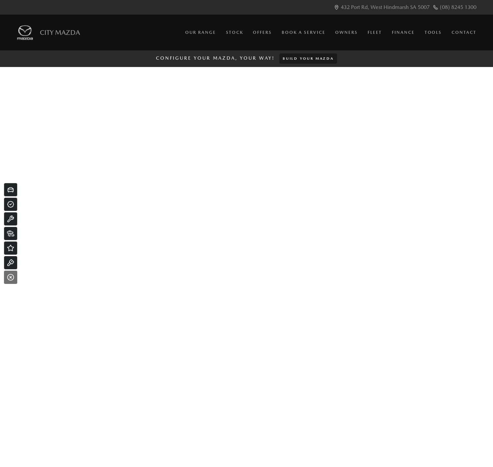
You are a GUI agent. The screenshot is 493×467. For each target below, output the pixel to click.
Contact (464, 32)
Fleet (375, 32)
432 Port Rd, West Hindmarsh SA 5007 (385, 7)
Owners (346, 32)
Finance (403, 32)
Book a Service (303, 32)
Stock (234, 32)
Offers (262, 32)
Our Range (200, 32)
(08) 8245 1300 (458, 7)
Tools (433, 32)
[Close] (10, 277)
